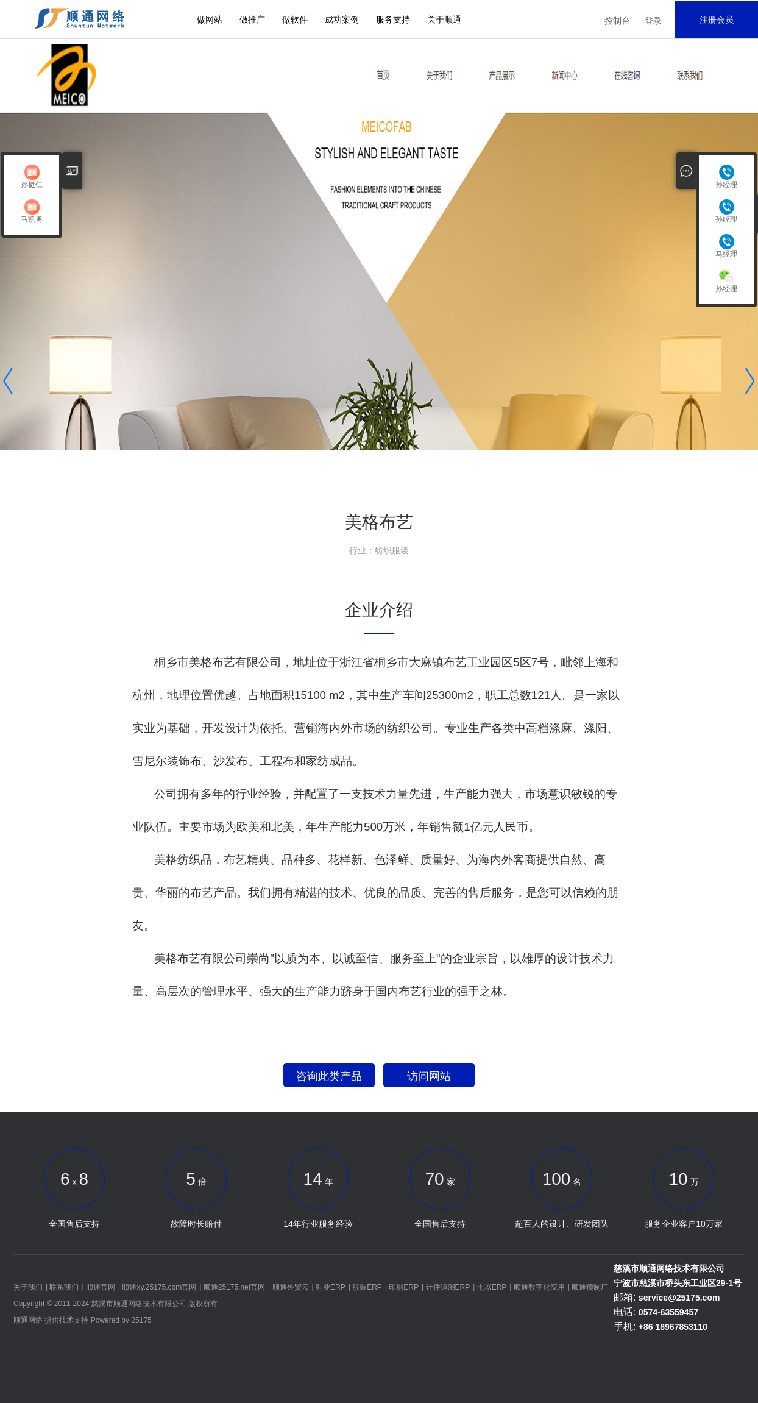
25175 (141, 1320)
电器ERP (492, 1287)
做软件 (295, 19)
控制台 (617, 21)
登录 (653, 21)
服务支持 (393, 19)
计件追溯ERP (448, 1287)
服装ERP (367, 1287)
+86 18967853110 (673, 1327)
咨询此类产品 (329, 1076)
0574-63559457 (668, 1312)
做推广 (252, 19)
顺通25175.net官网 (234, 1287)
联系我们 (64, 1287)
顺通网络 (28, 1320)
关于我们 (28, 1287)
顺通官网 (100, 1287)
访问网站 (429, 1076)
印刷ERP (404, 1287)
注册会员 (717, 19)
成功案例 (342, 19)
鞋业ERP (330, 1287)
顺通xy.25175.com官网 (159, 1287)
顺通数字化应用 (539, 1287)
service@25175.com (679, 1297)
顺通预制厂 (590, 1287)
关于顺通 (444, 19)
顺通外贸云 (290, 1287)
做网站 (209, 19)
